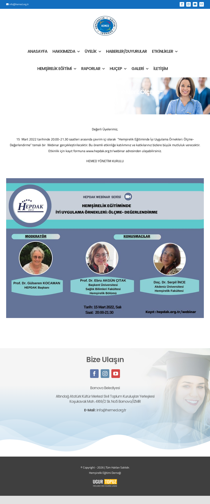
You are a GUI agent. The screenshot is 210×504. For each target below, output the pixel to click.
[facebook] (94, 376)
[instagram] (105, 376)
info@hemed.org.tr (19, 4)
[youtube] (115, 376)
